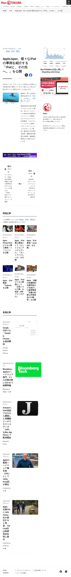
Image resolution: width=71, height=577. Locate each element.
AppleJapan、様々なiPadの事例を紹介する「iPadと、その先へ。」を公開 (38, 11)
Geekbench (65, 6)
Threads (13, 6)
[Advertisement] (35, 27)
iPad (10, 11)
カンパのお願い (21, 573)
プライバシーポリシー (23, 570)
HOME (4, 11)
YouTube (26, 6)
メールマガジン (55, 6)
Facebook (6, 6)
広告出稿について (40, 570)
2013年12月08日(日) (9, 49)
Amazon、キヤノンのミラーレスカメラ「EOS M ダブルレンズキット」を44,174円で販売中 (31, 183)
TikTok (31, 6)
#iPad (13, 51)
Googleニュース (39, 6)
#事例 (18, 51)
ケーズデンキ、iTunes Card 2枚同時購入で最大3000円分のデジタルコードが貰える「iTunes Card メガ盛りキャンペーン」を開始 (8, 183)
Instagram (19, 6)
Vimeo (48, 6)
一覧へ (20, 184)
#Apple (8, 51)
